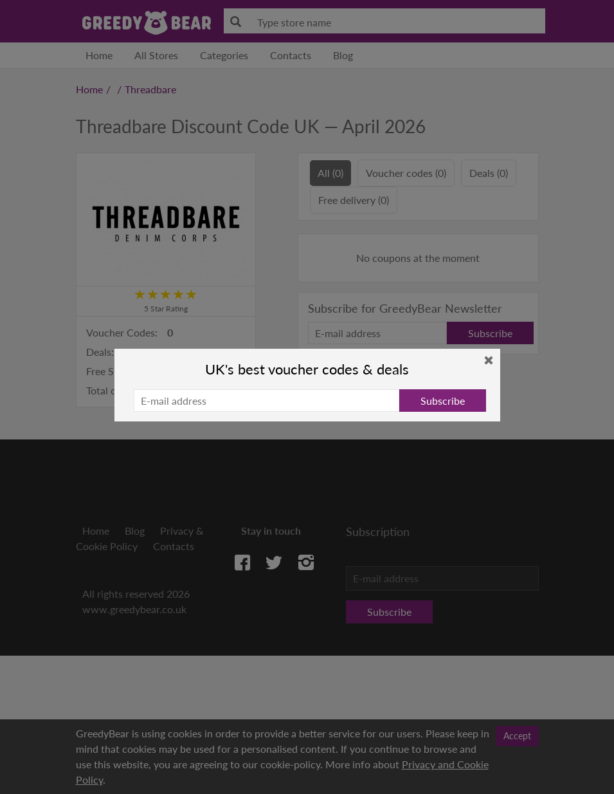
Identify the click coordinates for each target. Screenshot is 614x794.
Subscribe (442, 400)
